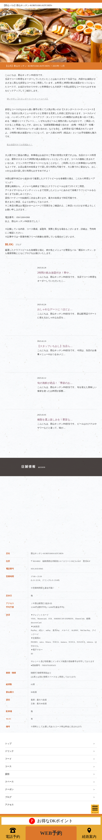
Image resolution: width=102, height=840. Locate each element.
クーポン (9, 789)
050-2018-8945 (37, 573)
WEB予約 (51, 833)
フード (8, 759)
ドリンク (9, 751)
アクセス (9, 804)
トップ (8, 743)
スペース (9, 781)
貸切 (7, 774)
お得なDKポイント (51, 821)
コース (8, 766)
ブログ (8, 797)
